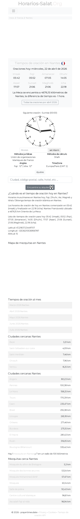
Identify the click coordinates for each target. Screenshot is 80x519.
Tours (12, 398)
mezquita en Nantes (24, 454)
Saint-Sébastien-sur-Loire (22, 348)
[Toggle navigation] (13, 10)
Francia (20, 18)
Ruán (12, 441)
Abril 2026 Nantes (18, 311)
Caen (12, 404)
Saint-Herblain (17, 354)
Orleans (13, 422)
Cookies (52, 512)
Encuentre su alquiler (40, 187)
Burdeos (14, 428)
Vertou (13, 367)
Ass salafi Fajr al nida (20, 501)
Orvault (13, 361)
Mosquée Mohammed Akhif (23, 477)
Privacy (42, 512)
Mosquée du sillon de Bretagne (25, 464)
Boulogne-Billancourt (21, 447)
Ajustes (40, 172)
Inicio (11, 18)
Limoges (14, 416)
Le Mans (14, 391)
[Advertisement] (40, 39)
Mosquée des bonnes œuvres (24, 470)
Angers (13, 379)
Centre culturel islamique (23, 495)
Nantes (29, 18)
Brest (12, 410)
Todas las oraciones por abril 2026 (40, 102)
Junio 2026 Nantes (19, 324)
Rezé (12, 342)
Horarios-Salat (35, 4)
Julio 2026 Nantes (19, 330)
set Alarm (54, 150)
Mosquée (14, 483)
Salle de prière (17, 489)
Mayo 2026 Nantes (19, 317)
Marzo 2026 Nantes (19, 305)
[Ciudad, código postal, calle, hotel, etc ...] (40, 180)
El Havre (14, 435)
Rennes (13, 385)
